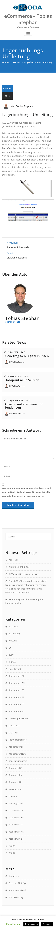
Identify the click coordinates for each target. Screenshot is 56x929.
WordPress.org (16, 897)
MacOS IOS (14, 725)
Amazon (13, 640)
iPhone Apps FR (16, 697)
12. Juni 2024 (12, 352)
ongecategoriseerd (18, 760)
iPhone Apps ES (16, 690)
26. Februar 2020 (14, 376)
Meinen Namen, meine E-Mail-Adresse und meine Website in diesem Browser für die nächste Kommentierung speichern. (26, 492)
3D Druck (13, 626)
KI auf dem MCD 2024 (19, 566)
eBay (11, 654)
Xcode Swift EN (16, 817)
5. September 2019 (15, 400)
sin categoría (15, 789)
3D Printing (14, 633)
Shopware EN (15, 775)
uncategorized (16, 803)
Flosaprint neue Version (21, 380)
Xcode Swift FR (16, 824)
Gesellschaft (15, 669)
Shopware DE (15, 768)
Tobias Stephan (24, 106)
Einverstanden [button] (31, 924)
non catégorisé (16, 746)
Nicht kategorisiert (18, 739)
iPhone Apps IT (16, 704)
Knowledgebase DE (18, 718)
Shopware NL (15, 782)
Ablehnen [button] (47, 924)
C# (10, 647)
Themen (13, 796)
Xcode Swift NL (16, 831)
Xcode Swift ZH (16, 838)
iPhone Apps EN (17, 683)
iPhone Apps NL (16, 711)
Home (5, 62)
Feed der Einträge (17, 883)
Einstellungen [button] (13, 924)
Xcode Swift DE (16, 810)
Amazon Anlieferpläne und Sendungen (23, 405)
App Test (13, 559)
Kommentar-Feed (17, 890)
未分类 (12, 845)
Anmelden (14, 876)
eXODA (16, 62)
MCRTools (14, 732)
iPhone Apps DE (16, 676)
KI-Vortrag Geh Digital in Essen (26, 356)
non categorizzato (17, 753)
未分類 (12, 852)
